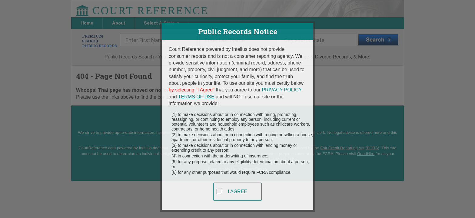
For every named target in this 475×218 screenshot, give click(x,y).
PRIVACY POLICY (282, 87)
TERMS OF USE (196, 94)
